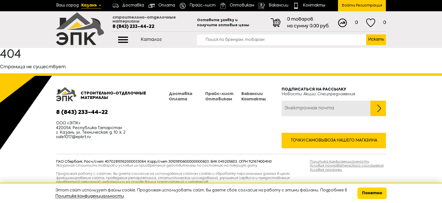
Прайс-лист (219, 94)
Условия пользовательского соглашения (347, 165)
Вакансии (252, 94)
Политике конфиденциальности (89, 196)
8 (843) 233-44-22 (133, 27)
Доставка (180, 94)
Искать (376, 39)
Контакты (253, 99)
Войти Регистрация (362, 5)
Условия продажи (326, 170)
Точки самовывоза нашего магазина (334, 140)
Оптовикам (218, 99)
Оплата (178, 99)
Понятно (372, 193)
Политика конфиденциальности (339, 162)
